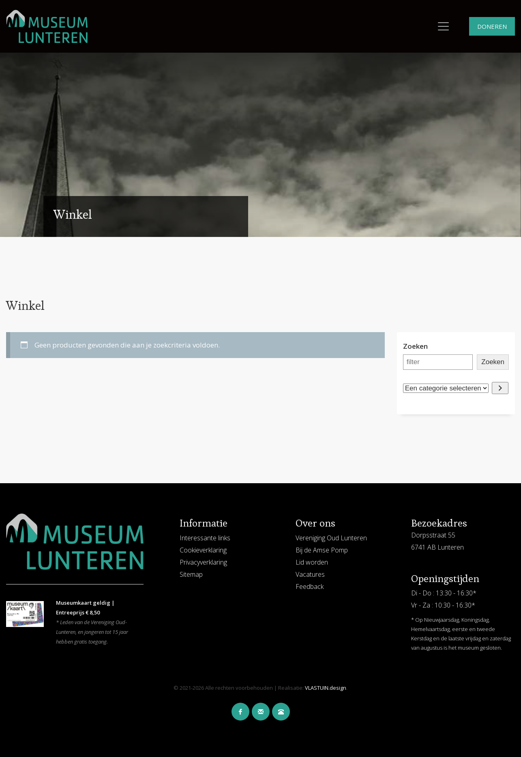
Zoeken (415, 346)
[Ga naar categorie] (500, 388)
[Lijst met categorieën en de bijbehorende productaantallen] (446, 388)
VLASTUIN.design (325, 687)
